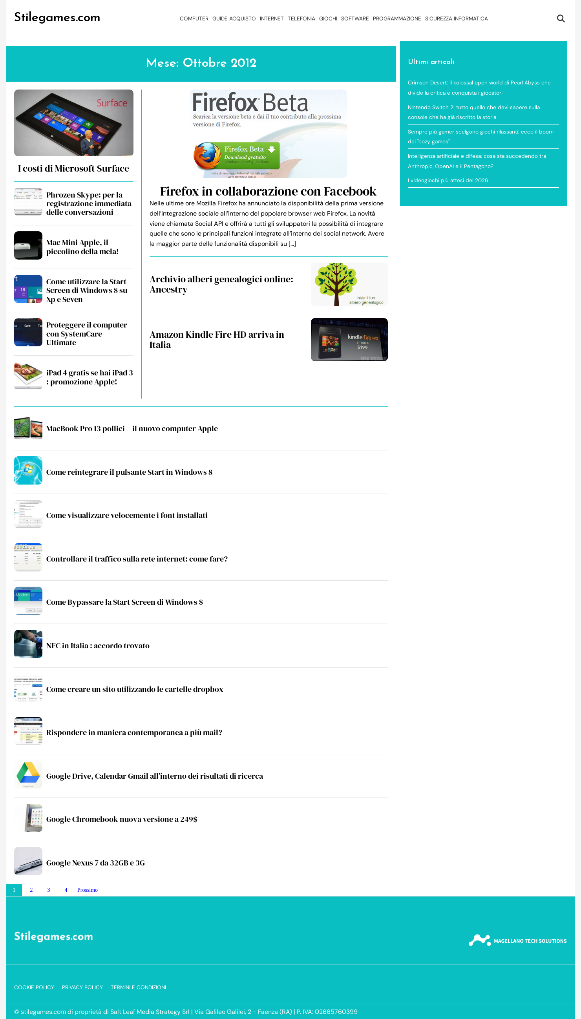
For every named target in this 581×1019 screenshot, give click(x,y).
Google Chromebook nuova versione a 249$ (121, 819)
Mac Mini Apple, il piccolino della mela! (82, 246)
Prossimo (87, 890)
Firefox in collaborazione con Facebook (268, 191)
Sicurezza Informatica (456, 18)
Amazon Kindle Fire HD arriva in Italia (217, 339)
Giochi (328, 18)
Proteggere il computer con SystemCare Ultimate (86, 333)
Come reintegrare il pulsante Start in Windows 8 (129, 472)
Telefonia (301, 18)
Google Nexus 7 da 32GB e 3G (95, 862)
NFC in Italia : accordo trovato (98, 645)
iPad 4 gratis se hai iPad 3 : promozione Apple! (89, 377)
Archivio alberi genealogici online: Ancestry (221, 284)
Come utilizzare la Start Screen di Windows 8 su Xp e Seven (86, 290)
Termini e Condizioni (138, 987)
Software (355, 18)
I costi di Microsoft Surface (73, 168)
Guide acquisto (234, 18)
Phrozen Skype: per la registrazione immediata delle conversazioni (89, 203)
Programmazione (397, 18)
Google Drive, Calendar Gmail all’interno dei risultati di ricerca (154, 775)
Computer (194, 18)
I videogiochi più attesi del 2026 (448, 180)
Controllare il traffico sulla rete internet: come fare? (137, 558)
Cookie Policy (34, 987)
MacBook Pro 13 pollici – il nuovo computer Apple (132, 428)
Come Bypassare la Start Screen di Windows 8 (124, 601)
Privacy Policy (82, 987)
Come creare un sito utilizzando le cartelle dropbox (134, 689)
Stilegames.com (57, 18)
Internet (272, 18)
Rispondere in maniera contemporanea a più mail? (134, 732)
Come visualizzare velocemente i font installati (127, 515)
